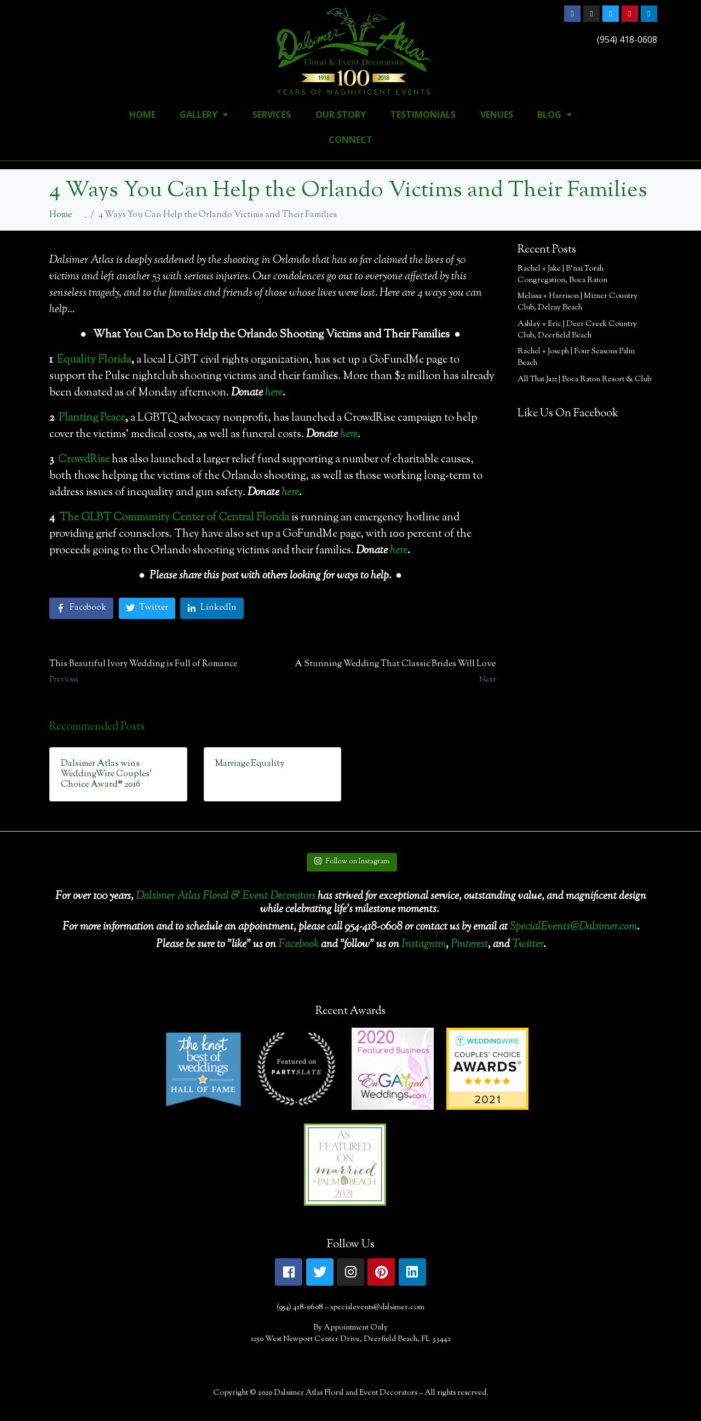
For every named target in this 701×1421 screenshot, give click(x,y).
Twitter (527, 945)
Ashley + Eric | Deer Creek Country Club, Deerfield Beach (577, 330)
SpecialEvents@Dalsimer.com (573, 927)
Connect (350, 140)
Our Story (340, 114)
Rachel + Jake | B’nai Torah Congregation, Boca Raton (562, 274)
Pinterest (469, 945)
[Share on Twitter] (147, 608)
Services (271, 114)
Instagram (423, 945)
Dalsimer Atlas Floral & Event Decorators (225, 896)
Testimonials (423, 114)
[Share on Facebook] (81, 608)
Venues (496, 114)
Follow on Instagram (351, 862)
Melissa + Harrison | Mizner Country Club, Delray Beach (577, 302)
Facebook (298, 945)
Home (142, 114)
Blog (554, 114)
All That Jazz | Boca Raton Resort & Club (584, 379)
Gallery (204, 114)
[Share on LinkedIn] (212, 608)
